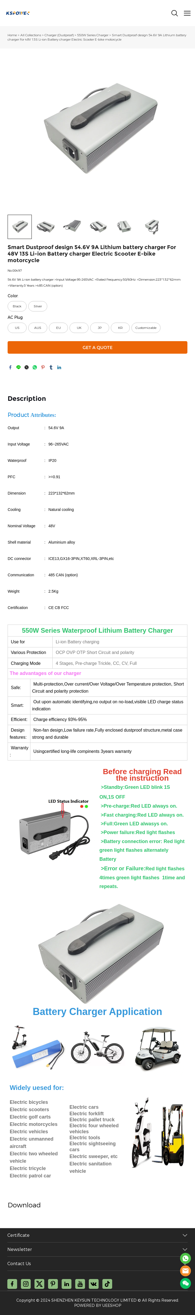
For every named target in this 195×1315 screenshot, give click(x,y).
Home (12, 35)
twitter (26, 367)
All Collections (30, 35)
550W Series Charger (92, 35)
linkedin (59, 367)
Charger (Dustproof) (59, 35)
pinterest (43, 367)
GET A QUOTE (97, 347)
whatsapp (34, 367)
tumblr (51, 367)
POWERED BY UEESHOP (97, 1305)
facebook (10, 367)
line (18, 367)
